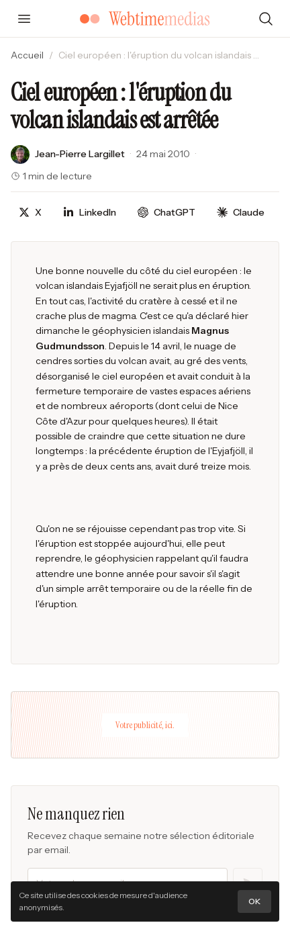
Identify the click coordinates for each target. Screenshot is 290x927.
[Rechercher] (265, 18)
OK (254, 901)
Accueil (27, 55)
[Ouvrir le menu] (24, 18)
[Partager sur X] (30, 212)
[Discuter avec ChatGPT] (166, 212)
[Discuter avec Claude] (241, 212)
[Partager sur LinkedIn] (89, 212)
